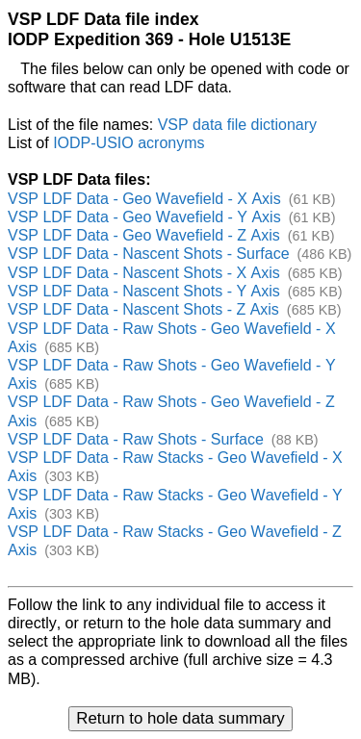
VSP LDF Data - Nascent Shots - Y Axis (144, 291)
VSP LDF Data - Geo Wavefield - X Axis (144, 199)
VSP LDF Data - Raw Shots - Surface (136, 439)
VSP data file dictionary (237, 124)
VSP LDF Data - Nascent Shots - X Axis (144, 273)
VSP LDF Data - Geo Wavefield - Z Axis (144, 235)
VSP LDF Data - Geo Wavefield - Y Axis (144, 217)
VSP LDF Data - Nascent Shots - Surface (149, 253)
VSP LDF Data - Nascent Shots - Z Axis (143, 309)
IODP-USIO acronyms (128, 143)
